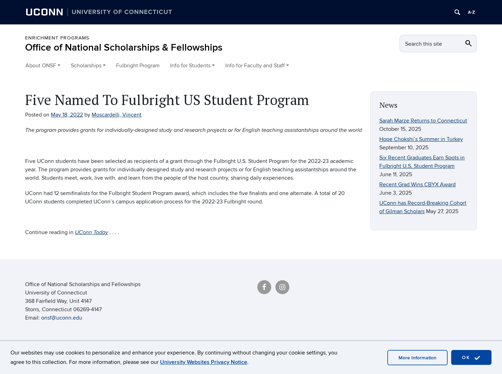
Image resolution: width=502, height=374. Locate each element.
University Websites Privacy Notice (203, 362)
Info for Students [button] (190, 65)
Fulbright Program (138, 65)
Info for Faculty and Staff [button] (255, 65)
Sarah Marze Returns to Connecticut (423, 120)
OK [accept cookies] (471, 357)
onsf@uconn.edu (61, 317)
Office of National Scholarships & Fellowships (123, 47)
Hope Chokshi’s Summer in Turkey (421, 139)
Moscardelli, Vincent (117, 114)
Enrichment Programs (57, 38)
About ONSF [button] (40, 65)
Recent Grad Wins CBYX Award (417, 184)
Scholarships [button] (86, 65)
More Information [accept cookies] (417, 358)
